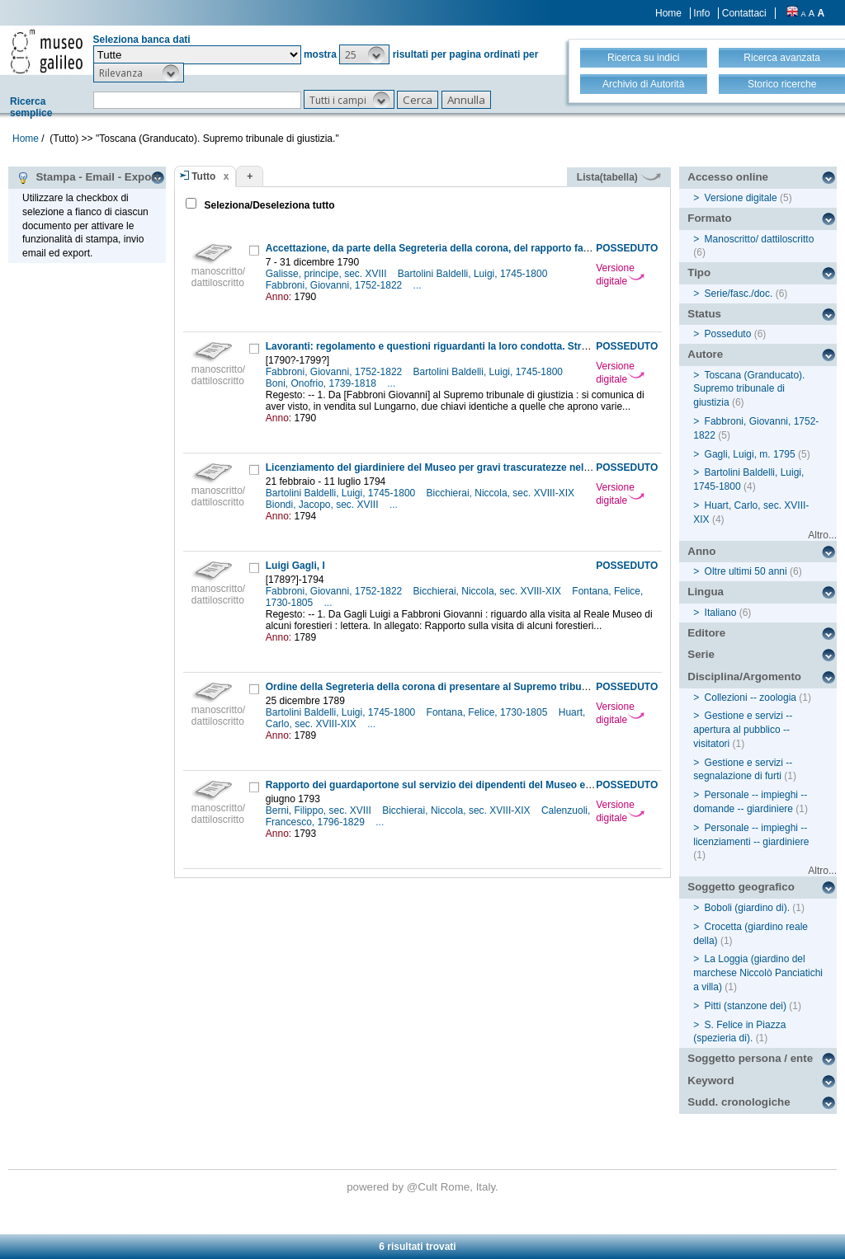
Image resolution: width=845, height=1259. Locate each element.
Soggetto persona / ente (750, 1058)
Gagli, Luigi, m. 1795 (750, 454)
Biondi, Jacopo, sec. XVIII (323, 504)
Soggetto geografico (741, 887)
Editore (706, 633)
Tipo (698, 272)
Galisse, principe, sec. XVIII (327, 274)
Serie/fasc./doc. (739, 293)
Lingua (705, 591)
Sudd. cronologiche (738, 1102)
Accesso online (727, 177)
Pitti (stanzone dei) (745, 1006)
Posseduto (728, 334)
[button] (364, 54)
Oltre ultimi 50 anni (746, 571)
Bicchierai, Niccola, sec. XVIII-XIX (502, 493)
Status (704, 314)
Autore (705, 354)
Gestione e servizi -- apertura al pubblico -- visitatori (742, 729)
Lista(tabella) (619, 177)
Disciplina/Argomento (744, 676)
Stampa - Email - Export (88, 177)
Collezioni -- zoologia (750, 697)
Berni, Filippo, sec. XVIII (320, 810)
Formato (709, 218)
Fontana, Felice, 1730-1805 (488, 712)
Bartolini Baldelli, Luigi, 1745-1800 (474, 274)
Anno (701, 551)
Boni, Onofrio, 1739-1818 (322, 383)
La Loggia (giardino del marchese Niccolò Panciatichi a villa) (758, 973)
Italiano (721, 612)
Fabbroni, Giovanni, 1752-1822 (335, 285)
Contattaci (744, 13)
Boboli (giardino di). (747, 908)
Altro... (822, 535)
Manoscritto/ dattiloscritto (759, 239)
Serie (701, 654)
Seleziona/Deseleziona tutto (267, 205)
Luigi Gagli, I (295, 565)
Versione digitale (620, 274)
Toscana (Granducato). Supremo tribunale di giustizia (749, 389)
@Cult (424, 1187)
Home (668, 13)
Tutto (203, 176)
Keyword (710, 1080)
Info (701, 13)
